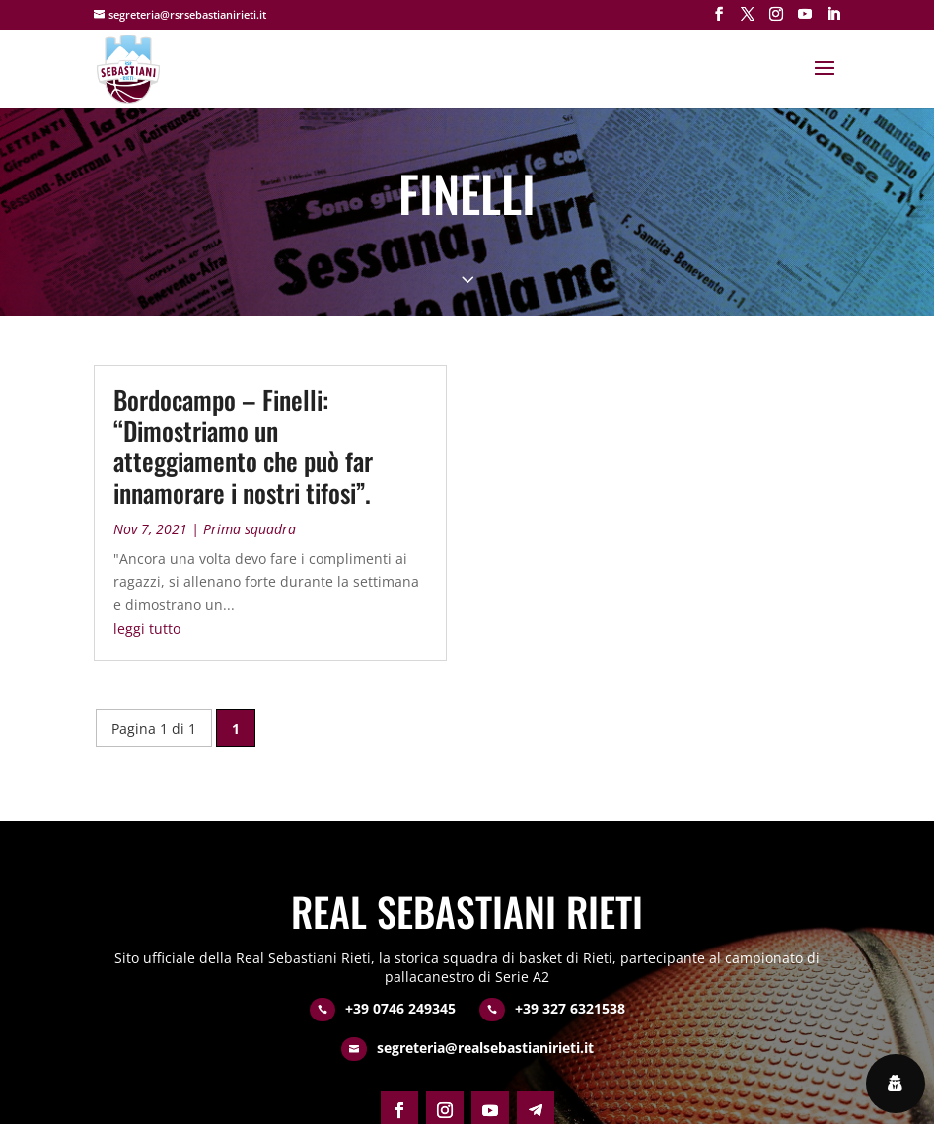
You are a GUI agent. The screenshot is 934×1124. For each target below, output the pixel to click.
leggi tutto (146, 628)
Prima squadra (249, 529)
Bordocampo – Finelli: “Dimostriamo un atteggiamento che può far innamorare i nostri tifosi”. (243, 446)
